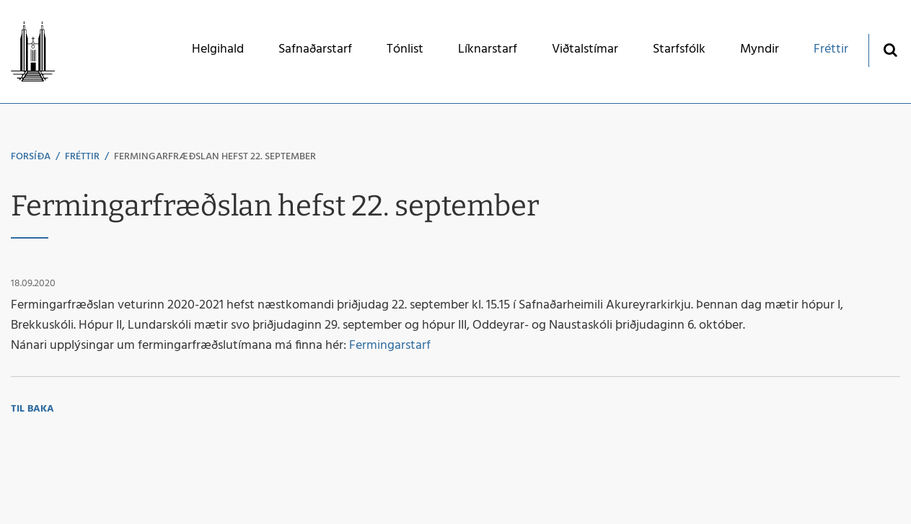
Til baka (32, 409)
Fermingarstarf (390, 345)
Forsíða (30, 156)
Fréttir (82, 156)
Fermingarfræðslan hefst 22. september (215, 156)
